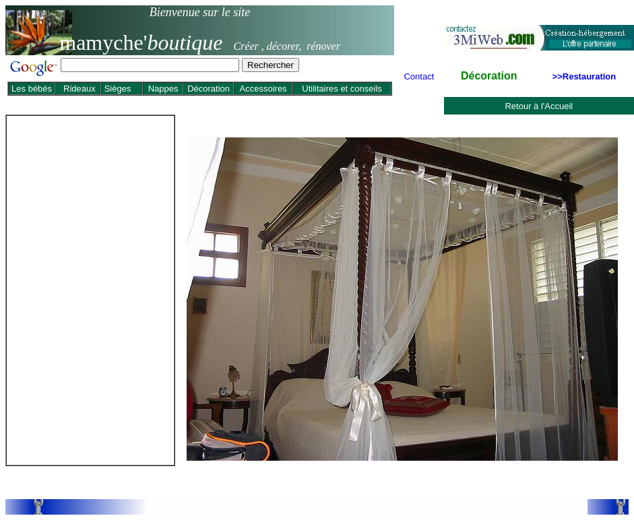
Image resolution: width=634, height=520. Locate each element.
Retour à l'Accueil (539, 106)
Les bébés (31, 89)
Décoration (208, 89)
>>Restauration (584, 76)
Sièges (116, 89)
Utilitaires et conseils (342, 89)
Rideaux (79, 89)
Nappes (163, 89)
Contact (419, 76)
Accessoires (263, 89)
